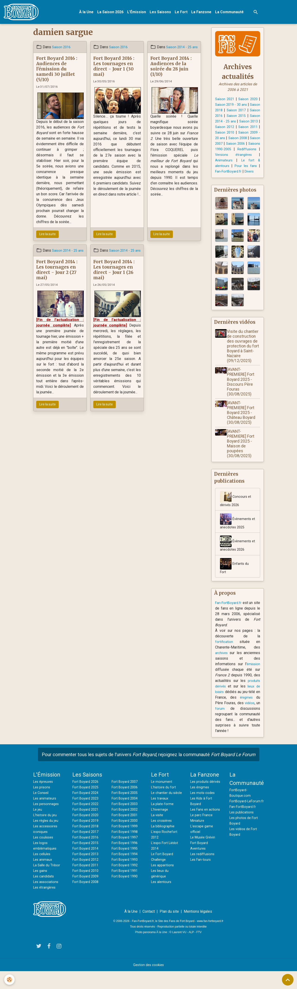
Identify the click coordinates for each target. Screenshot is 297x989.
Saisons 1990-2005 (237, 156)
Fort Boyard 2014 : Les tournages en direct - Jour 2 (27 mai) (56, 277)
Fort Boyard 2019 (86, 838)
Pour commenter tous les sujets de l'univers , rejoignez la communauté (148, 772)
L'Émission (138, 13)
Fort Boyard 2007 (126, 799)
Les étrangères (45, 905)
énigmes (248, 715)
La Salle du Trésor (47, 882)
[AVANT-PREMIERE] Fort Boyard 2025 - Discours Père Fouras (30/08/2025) (242, 396)
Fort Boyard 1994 (126, 871)
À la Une (88, 13)
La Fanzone (203, 13)
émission (252, 681)
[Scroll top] (288, 980)
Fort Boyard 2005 (126, 810)
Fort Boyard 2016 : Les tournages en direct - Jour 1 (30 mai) (113, 68)
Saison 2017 (249, 112)
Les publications (242, 835)
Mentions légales (198, 929)
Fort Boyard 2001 (126, 832)
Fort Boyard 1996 (126, 860)
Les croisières (163, 843)
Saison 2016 (62, 49)
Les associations (47, 899)
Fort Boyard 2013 (86, 871)
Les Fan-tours (201, 888)
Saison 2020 (249, 101)
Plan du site (169, 929)
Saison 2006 (249, 151)
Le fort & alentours (231, 173)
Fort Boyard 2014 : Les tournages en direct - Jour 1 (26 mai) (114, 277)
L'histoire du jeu (46, 832)
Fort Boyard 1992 (126, 882)
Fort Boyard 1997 (126, 855)
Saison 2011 (243, 134)
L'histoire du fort (164, 805)
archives (222, 670)
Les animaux (43, 877)
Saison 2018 (225, 112)
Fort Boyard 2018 (86, 843)
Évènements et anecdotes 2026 (236, 560)
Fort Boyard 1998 (126, 849)
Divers (222, 184)
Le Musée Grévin (204, 866)
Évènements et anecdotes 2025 (236, 537)
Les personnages (47, 821)
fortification (224, 659)
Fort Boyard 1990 (126, 894)
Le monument (162, 799)
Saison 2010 (225, 140)
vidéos (253, 720)
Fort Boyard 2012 (86, 877)
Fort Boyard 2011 (86, 882)
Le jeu (38, 827)
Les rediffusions (203, 882)
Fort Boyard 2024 (86, 810)
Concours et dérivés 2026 (236, 514)
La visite (158, 838)
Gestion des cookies (148, 982)
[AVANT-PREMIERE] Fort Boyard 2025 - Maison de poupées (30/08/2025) (242, 457)
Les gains (41, 888)
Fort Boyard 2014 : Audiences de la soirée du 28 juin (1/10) (171, 73)
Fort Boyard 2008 (86, 899)
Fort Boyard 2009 (86, 894)
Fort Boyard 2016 (86, 855)
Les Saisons (162, 13)
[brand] (24, 13)
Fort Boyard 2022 (86, 821)
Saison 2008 (246, 145)
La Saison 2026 (112, 13)
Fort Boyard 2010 (86, 888)
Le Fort (183, 13)
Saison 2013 (235, 129)
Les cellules (43, 871)
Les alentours (162, 905)
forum (226, 726)
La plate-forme (163, 827)
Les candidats (44, 894)
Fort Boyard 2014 (86, 866)
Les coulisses (44, 855)
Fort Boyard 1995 (126, 866)
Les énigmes (201, 810)
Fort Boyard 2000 (126, 838)
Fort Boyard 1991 (126, 888)
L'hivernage (160, 832)
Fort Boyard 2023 (86, 816)
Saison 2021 (225, 101)
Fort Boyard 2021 (86, 827)
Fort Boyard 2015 (86, 860)
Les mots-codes (203, 816)
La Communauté (231, 13)
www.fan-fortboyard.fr (210, 938)
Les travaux (160, 821)
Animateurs (247, 168)
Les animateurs (45, 816)
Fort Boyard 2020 (86, 832)
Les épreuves (44, 799)
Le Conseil (42, 810)
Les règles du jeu (47, 838)
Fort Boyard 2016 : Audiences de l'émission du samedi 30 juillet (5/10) (56, 70)
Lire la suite (47, 236)
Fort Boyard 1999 (126, 843)
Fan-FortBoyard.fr (246, 179)
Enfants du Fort (235, 583)
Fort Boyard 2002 (126, 827)
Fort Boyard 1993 (126, 877)
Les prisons (43, 805)
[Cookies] (10, 979)
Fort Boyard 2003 (126, 821)
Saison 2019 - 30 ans (237, 106)
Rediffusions (225, 162)
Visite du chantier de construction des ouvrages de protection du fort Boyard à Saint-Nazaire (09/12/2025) (244, 360)
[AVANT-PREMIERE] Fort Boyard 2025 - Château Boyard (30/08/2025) (243, 427)
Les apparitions (163, 888)
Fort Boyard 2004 (126, 816)
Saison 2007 (225, 151)
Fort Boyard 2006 (126, 805)
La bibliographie (164, 849)
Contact (148, 929)
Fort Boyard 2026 (86, 799)
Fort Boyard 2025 (86, 805)
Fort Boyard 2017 (86, 849)
